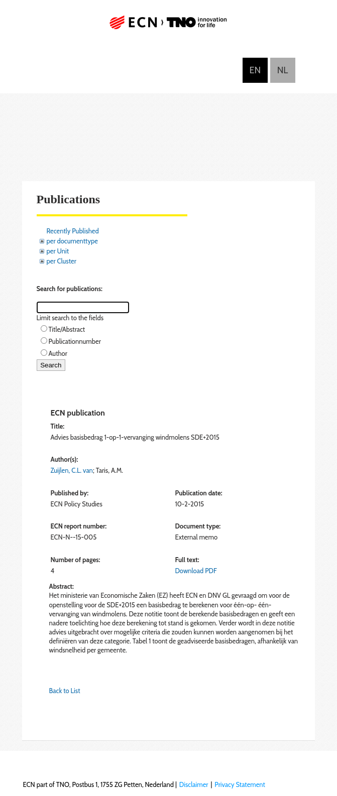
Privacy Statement (239, 784)
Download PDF (195, 571)
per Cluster (61, 261)
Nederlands (282, 70)
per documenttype (72, 241)
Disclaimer (193, 784)
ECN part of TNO (168, 26)
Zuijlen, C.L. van (72, 470)
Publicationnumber (75, 341)
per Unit (58, 251)
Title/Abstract (67, 329)
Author (58, 353)
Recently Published (73, 231)
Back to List (64, 691)
